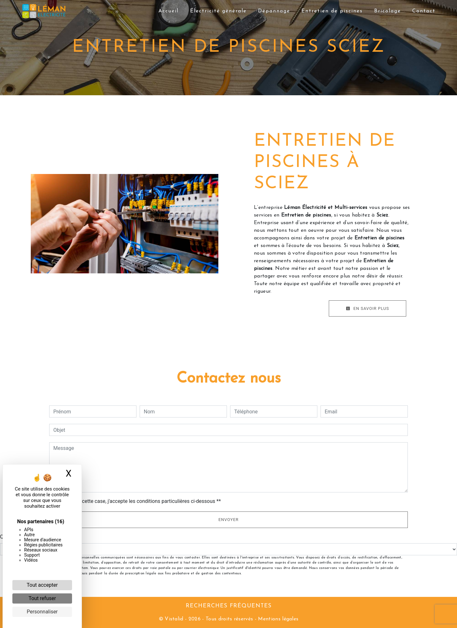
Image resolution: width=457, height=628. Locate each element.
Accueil (168, 11)
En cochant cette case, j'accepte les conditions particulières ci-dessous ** (138, 501)
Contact (423, 11)
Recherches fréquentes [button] (229, 606)
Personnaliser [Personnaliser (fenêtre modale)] (42, 612)
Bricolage (387, 11)
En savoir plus (367, 308)
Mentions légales (277, 619)
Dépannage (274, 11)
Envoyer (228, 519)
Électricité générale (218, 11)
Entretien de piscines (332, 11)
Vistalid (174, 619)
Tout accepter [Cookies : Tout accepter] (42, 585)
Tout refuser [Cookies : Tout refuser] (42, 598)
